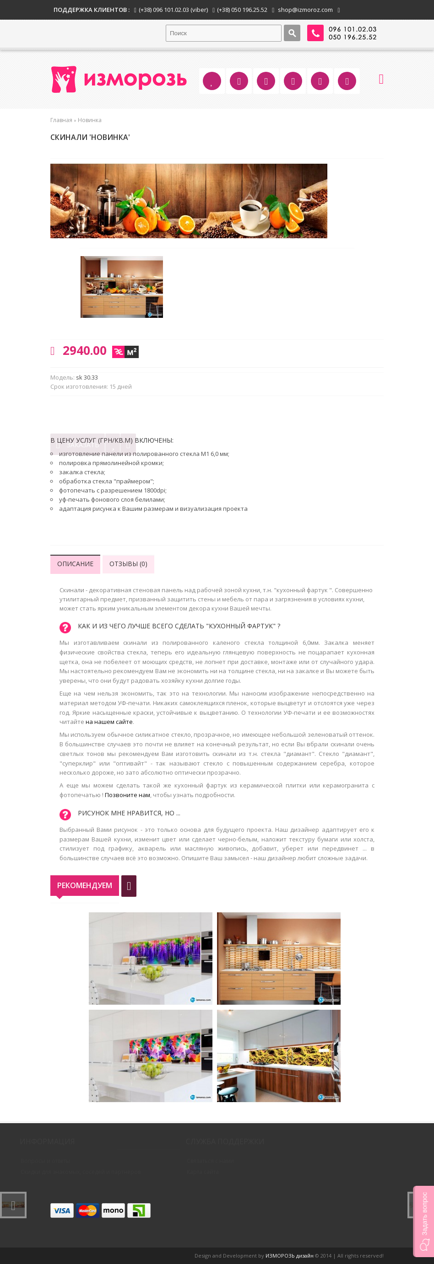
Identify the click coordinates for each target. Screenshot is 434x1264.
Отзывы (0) (128, 563)
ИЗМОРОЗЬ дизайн (290, 1255)
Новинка (90, 120)
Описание (75, 563)
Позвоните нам (127, 795)
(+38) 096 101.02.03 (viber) (173, 9)
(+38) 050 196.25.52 (242, 9)
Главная (61, 120)
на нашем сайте (109, 722)
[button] (423, 1221)
